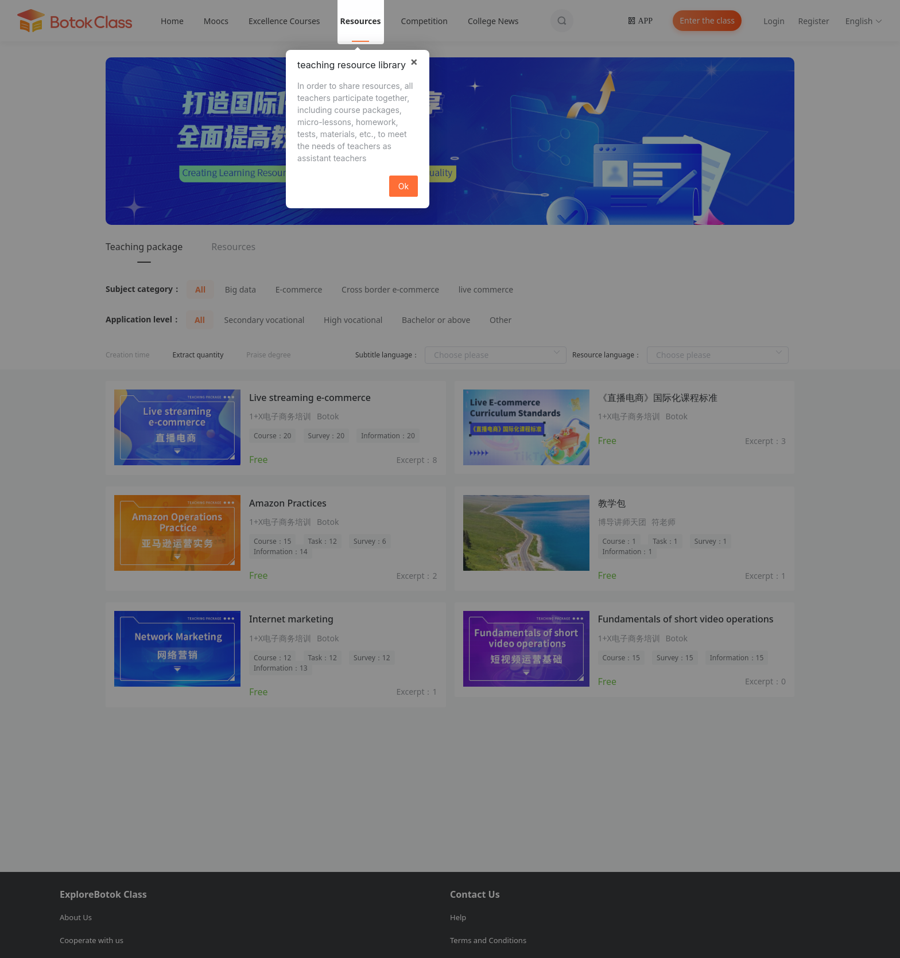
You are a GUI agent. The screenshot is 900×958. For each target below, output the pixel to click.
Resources (233, 246)
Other (500, 319)
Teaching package (144, 246)
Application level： (143, 319)
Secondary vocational (264, 319)
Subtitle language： (387, 355)
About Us (76, 917)
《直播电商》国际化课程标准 (657, 397)
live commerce (486, 289)
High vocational (353, 319)
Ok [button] (403, 186)
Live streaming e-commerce (310, 397)
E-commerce (299, 289)
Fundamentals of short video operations (686, 619)
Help (458, 917)
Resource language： (606, 355)
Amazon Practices (288, 503)
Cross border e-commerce (390, 289)
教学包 (612, 503)
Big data (240, 289)
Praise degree (268, 355)
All (200, 289)
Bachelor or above (436, 319)
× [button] (414, 61)
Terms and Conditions (488, 940)
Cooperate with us (91, 940)
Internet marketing (291, 619)
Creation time (127, 355)
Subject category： (143, 288)
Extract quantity (197, 355)
